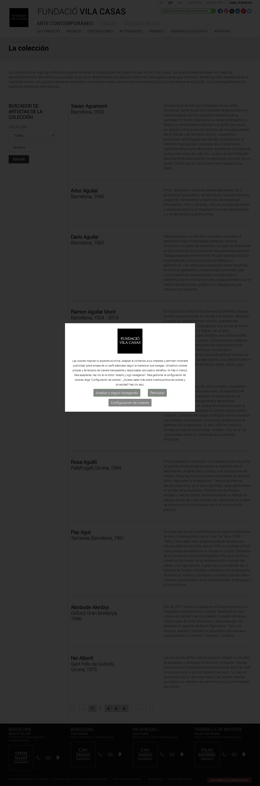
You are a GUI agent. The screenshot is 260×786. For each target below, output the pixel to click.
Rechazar (157, 380)
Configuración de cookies (130, 390)
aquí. (141, 371)
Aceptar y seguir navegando (117, 380)
